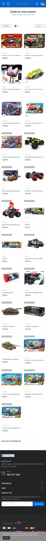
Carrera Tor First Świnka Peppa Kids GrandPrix (11, 394)
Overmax (27, 154)
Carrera (4, 53)
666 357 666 (13, 474)
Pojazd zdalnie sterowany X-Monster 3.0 (34, 157)
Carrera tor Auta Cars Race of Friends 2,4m (34, 123)
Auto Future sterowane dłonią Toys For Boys (11, 191)
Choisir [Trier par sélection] (39, 26)
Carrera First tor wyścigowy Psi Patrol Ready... (11, 428)
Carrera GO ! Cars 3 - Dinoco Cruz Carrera (34, 89)
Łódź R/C (27, 225)
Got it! (6, 538)
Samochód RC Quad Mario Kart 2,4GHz (11, 225)
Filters (6, 26)
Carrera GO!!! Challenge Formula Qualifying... (34, 292)
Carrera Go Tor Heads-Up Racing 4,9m (34, 55)
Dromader (5, 290)
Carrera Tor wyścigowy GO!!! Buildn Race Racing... (11, 123)
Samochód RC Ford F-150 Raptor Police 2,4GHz (34, 258)
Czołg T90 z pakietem (8, 326)
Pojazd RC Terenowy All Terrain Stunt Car (34, 191)
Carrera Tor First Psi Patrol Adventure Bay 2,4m (34, 360)
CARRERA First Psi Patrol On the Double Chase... (34, 394)
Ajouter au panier (4, 48)
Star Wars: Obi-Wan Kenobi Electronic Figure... (11, 89)
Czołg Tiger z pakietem (31, 326)
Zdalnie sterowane (11, 441)
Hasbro (4, 87)
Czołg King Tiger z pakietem (10, 359)
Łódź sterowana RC (8, 292)
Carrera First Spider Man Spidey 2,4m (11, 157)
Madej (26, 222)
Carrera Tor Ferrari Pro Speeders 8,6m (11, 55)
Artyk (3, 188)
